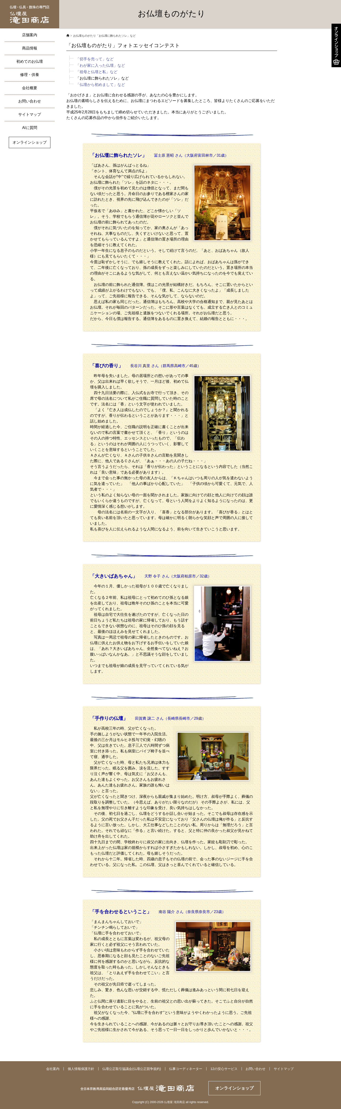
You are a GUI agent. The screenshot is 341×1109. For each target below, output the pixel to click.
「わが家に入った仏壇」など (100, 65)
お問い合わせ (29, 101)
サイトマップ (29, 114)
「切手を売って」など (95, 59)
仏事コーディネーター (185, 1069)
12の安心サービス (224, 1069)
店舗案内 (29, 35)
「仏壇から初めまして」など (100, 85)
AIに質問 (29, 128)
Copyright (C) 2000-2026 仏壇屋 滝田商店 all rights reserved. (170, 1102)
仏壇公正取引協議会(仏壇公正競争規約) (131, 1069)
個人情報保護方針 (81, 1069)
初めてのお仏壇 (29, 61)
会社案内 (52, 1069)
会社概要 (29, 88)
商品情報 (29, 48)
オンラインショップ (30, 142)
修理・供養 (29, 75)
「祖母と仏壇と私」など (96, 72)
